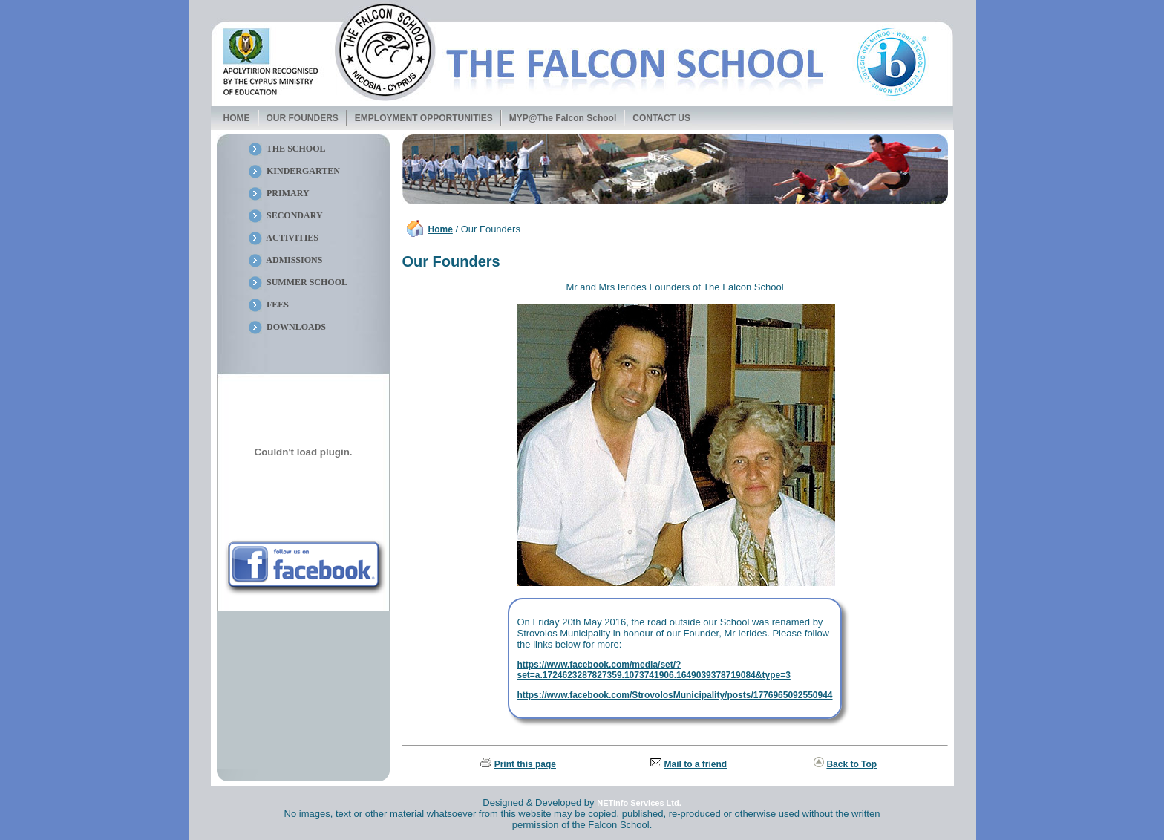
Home (440, 229)
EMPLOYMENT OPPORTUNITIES (424, 118)
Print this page (525, 764)
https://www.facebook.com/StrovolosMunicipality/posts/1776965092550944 (674, 695)
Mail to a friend (695, 764)
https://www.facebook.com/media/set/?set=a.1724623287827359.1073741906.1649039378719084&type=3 (653, 670)
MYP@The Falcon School (562, 118)
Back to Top (851, 764)
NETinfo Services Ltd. (639, 802)
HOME (236, 118)
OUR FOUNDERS (303, 118)
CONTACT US (661, 118)
